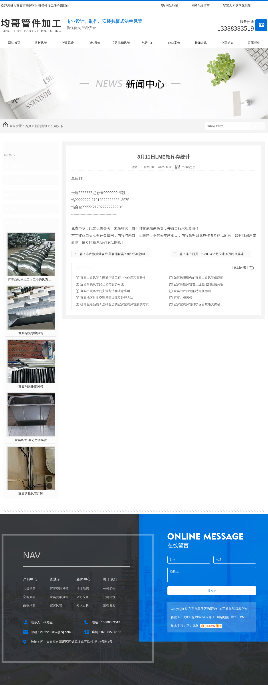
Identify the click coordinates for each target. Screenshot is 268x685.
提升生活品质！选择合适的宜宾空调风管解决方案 (114, 304)
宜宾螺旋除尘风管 (30, 333)
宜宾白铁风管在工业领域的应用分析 (198, 284)
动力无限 (192, 625)
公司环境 (109, 597)
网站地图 (172, 5)
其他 (14, 208)
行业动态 (18, 166)
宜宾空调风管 (59, 588)
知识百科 (18, 194)
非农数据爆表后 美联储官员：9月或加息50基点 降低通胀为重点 (130, 254)
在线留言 (203, 5)
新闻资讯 (201, 43)
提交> (212, 591)
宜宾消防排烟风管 (30, 386)
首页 (28, 126)
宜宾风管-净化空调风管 (31, 440)
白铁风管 (94, 43)
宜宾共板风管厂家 (30, 493)
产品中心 (147, 43)
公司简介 (227, 43)
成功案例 (174, 43)
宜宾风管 (56, 605)
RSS (234, 617)
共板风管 (41, 43)
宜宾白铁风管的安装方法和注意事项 (105, 291)
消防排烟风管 (120, 43)
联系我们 (254, 43)
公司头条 (57, 126)
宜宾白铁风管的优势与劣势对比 (102, 284)
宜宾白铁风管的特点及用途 (192, 291)
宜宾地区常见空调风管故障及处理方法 (106, 297)
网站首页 (14, 43)
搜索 (257, 126)
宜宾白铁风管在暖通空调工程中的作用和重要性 (113, 277)
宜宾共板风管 (183, 297)
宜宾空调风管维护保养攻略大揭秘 (197, 304)
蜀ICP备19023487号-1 (198, 617)
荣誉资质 (109, 605)
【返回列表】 (240, 267)
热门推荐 (18, 223)
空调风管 (67, 43)
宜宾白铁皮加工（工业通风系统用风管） (31, 279)
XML (243, 617)
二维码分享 (188, 167)
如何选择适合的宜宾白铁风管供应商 (198, 277)
